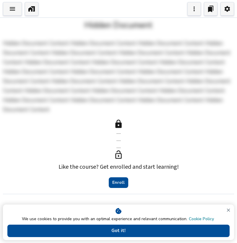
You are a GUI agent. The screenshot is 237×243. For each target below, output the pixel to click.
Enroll (118, 182)
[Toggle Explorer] (12, 9)
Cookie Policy (201, 219)
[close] (228, 210)
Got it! (118, 231)
